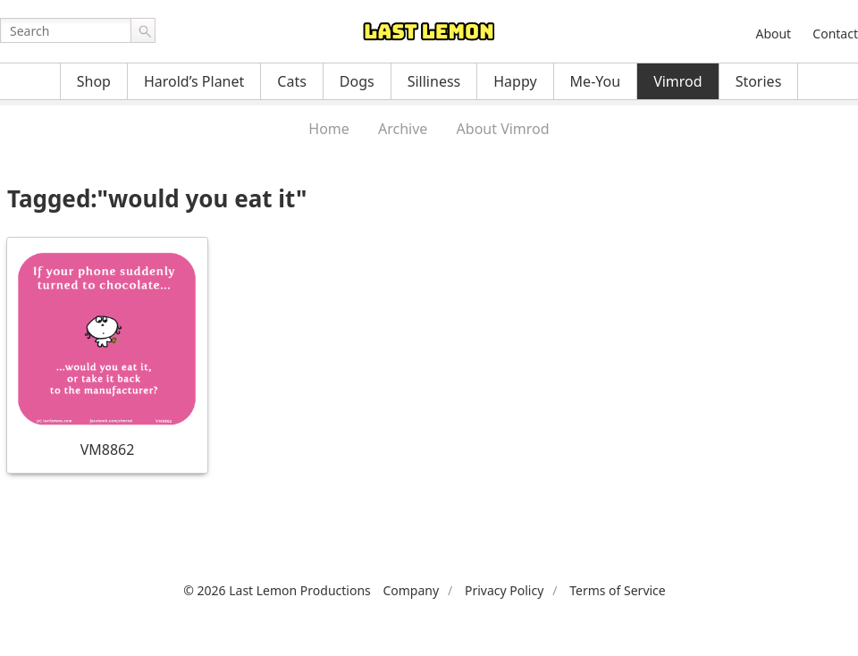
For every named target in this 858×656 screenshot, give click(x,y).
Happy (514, 81)
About (773, 33)
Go (143, 30)
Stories (759, 81)
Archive (402, 129)
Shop (94, 81)
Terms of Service (617, 590)
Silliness (434, 81)
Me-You (595, 81)
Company (411, 590)
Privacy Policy (504, 590)
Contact (835, 33)
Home (328, 129)
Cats (292, 81)
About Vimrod (503, 129)
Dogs (357, 81)
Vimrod (677, 81)
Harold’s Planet (194, 81)
